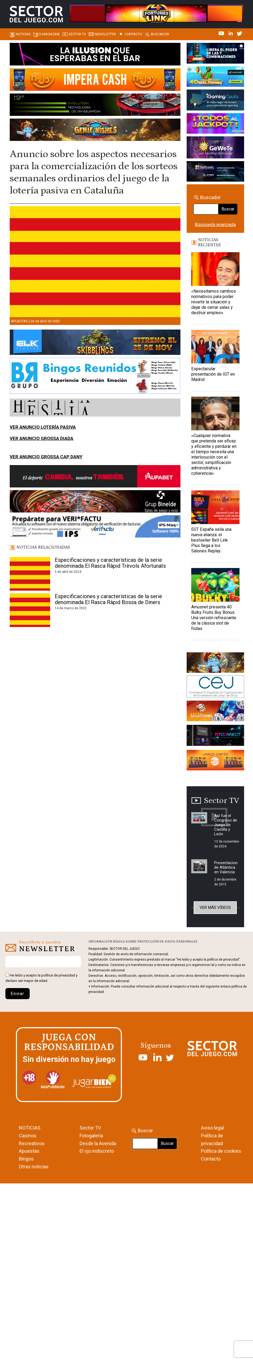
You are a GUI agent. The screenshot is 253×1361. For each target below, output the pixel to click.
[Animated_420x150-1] (215, 761)
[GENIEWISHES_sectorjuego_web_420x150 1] (215, 663)
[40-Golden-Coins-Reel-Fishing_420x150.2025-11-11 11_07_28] (215, 77)
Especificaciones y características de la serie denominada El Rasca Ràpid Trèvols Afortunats (110, 563)
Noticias (23, 34)
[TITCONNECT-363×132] (215, 736)
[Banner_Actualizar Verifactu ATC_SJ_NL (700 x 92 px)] (95, 527)
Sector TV (90, 1128)
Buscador (160, 34)
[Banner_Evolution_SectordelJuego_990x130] (95, 105)
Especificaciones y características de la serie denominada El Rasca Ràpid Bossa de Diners (108, 599)
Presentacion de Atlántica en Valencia (226, 867)
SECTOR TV (77, 34)
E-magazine (49, 34)
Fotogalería (91, 1135)
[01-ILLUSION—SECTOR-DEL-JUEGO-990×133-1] (95, 55)
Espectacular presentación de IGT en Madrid (213, 374)
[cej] (215, 687)
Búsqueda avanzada (215, 224)
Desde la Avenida (98, 1143)
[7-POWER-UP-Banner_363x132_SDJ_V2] (215, 54)
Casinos (27, 1135)
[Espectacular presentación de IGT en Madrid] (215, 346)
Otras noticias (34, 1166)
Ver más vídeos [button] (215, 907)
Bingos (26, 1159)
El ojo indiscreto (97, 1151)
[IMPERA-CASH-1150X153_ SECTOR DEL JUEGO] (95, 80)
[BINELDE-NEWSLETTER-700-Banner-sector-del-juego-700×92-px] (95, 502)
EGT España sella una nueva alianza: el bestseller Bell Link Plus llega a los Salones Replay (211, 540)
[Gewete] (215, 148)
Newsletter (105, 34)
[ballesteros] (215, 712)
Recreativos (32, 1143)
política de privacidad (58, 975)
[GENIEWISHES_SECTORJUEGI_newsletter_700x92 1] (95, 130)
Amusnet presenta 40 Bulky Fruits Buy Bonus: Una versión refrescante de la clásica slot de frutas (213, 617)
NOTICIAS (29, 1128)
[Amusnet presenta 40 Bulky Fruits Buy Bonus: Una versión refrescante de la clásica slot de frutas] (215, 585)
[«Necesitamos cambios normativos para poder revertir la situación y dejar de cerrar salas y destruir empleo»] (215, 269)
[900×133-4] (95, 343)
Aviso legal (212, 1128)
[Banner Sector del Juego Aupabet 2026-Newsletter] (95, 477)
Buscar (227, 209)
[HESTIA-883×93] (95, 408)
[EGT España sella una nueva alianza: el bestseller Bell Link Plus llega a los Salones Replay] (215, 507)
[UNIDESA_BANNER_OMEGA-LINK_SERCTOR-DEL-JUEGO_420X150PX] (215, 124)
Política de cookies (221, 1151)
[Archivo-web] (215, 172)
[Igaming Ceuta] (215, 100)
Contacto (133, 34)
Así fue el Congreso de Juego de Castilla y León (225, 824)
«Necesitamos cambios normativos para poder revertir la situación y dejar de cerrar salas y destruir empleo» (213, 302)
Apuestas (19, 321)
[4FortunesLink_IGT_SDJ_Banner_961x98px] (156, 13)
